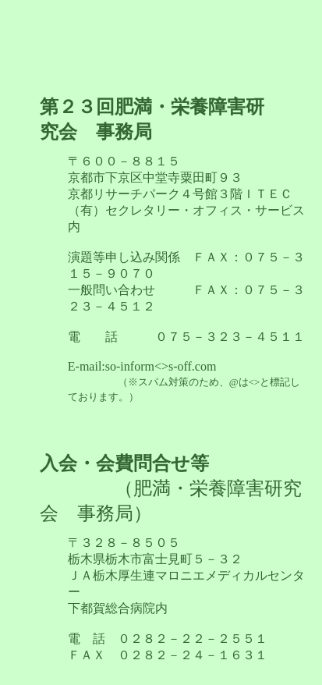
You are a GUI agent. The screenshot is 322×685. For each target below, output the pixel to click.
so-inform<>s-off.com (184, 381)
